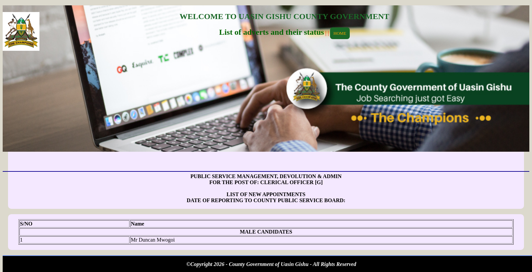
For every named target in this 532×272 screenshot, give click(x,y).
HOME (339, 33)
